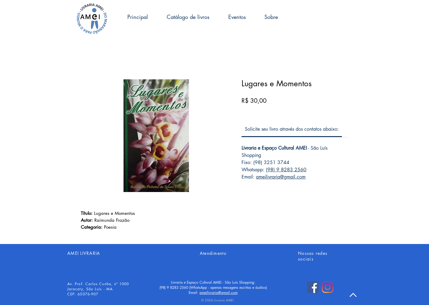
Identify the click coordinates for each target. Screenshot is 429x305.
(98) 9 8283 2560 (286, 169)
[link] (292, 129)
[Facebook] (313, 287)
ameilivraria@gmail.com (281, 177)
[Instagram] (327, 287)
